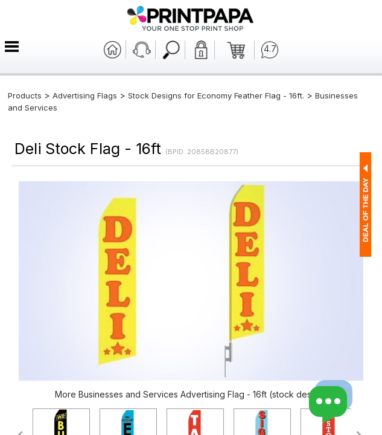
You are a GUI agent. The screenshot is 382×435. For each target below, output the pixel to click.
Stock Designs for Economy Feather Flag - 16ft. (216, 95)
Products (25, 95)
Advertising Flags (85, 95)
